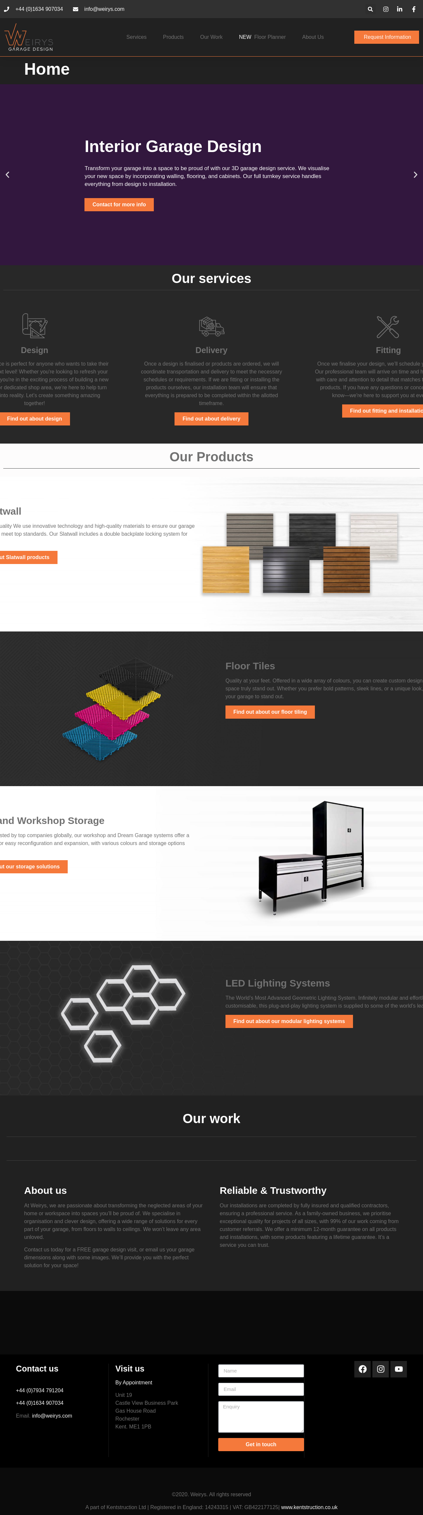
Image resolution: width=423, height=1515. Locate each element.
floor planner (262, 37)
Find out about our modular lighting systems (289, 1021)
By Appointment (133, 1382)
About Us (313, 37)
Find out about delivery (211, 419)
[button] (370, 9)
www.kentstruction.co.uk (309, 1507)
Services (137, 37)
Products (173, 37)
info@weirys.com (52, 1416)
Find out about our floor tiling (270, 712)
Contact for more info (119, 204)
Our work (211, 37)
